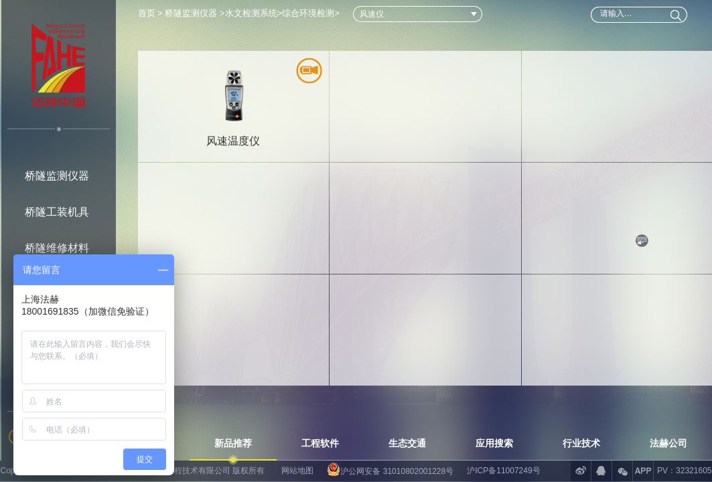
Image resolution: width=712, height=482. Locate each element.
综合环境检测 (308, 13)
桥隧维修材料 (57, 248)
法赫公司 (668, 443)
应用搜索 (494, 443)
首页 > (151, 13)
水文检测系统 (251, 13)
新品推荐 (233, 443)
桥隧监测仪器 (57, 175)
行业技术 (581, 443)
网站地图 (297, 470)
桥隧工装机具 (57, 212)
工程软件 (320, 443)
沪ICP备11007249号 (503, 470)
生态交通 (407, 443)
